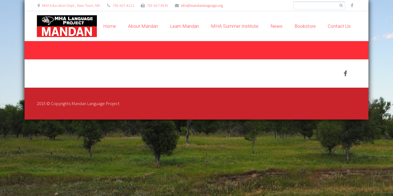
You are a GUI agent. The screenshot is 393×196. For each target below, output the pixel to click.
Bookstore (305, 26)
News (276, 26)
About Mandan (143, 26)
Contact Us (339, 26)
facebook (352, 5)
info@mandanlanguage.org (202, 5)
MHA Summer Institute (234, 26)
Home (109, 26)
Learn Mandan (184, 26)
